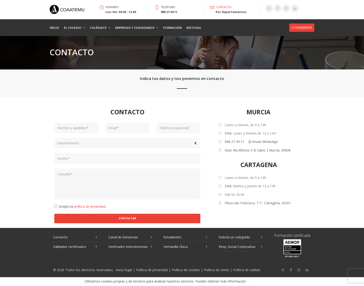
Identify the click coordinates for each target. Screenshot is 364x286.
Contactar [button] (127, 218)
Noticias (193, 28)
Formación (172, 28)
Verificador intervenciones (128, 246)
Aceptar (269, 281)
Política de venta (216, 270)
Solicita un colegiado (234, 237)
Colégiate (98, 28)
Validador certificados (69, 246)
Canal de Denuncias (123, 237)
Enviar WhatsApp (263, 141)
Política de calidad (246, 270)
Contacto (60, 237)
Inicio (54, 28)
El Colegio (72, 28)
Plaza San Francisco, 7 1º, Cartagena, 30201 (258, 203)
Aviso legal (124, 270)
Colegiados (302, 28)
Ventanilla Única (175, 246)
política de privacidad (89, 206)
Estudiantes (172, 237)
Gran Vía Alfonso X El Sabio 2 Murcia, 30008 (257, 150)
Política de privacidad (152, 270)
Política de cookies (186, 270)
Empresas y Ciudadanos (135, 28)
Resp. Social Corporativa (237, 246)
